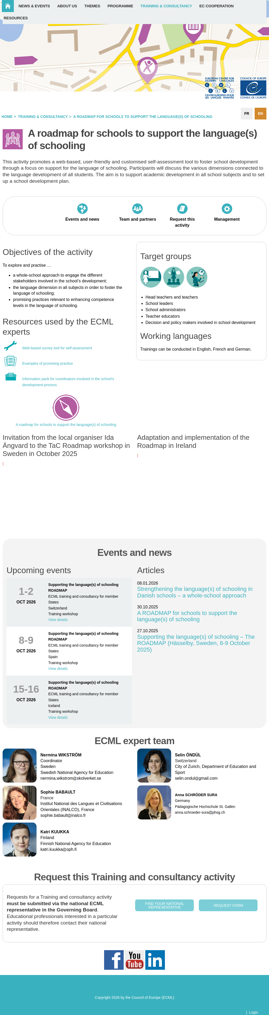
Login (253, 1012)
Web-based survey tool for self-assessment (57, 348)
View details (58, 620)
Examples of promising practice (48, 363)
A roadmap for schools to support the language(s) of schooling (66, 425)
